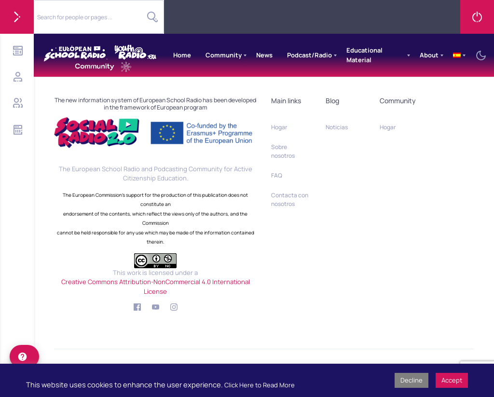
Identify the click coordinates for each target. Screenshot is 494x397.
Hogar (279, 127)
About (429, 55)
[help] (24, 356)
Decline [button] (411, 380)
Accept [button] (451, 380)
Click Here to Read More (259, 385)
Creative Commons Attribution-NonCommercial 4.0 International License (155, 286)
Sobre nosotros (283, 151)
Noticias (337, 127)
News (264, 55)
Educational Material (364, 55)
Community (224, 55)
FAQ (276, 175)
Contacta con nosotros (289, 199)
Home (182, 55)
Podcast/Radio (309, 55)
